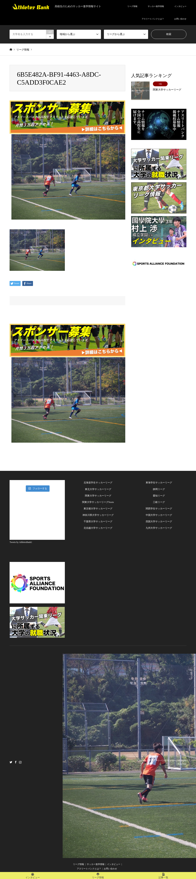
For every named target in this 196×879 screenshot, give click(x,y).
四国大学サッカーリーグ (159, 521)
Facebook (15, 762)
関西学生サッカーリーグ (159, 508)
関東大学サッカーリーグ (98, 495)
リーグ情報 (132, 6)
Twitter (11, 762)
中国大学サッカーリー (158, 515)
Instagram (20, 762)
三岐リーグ (159, 502)
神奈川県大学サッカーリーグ (98, 515)
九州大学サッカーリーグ (159, 528)
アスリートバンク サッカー (162, 760)
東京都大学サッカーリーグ (98, 508)
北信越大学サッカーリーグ (98, 528)
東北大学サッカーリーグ (98, 489)
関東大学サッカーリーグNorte (98, 502)
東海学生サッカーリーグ (159, 482)
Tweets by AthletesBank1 (21, 542)
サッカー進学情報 (156, 6)
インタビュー (180, 6)
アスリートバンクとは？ (153, 19)
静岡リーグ (159, 489)
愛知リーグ (159, 495)
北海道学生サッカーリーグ (98, 482)
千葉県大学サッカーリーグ (98, 521)
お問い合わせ (180, 19)
